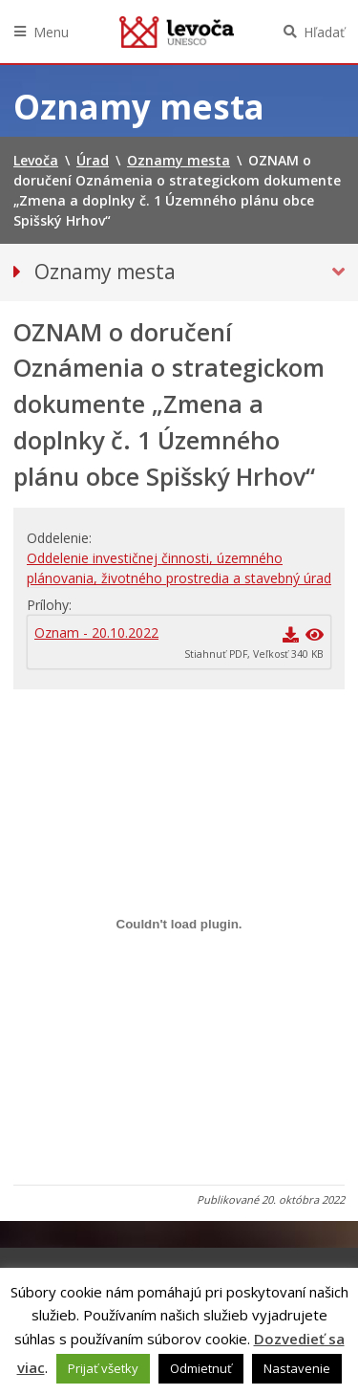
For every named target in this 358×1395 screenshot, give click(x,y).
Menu (51, 32)
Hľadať (324, 32)
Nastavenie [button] (296, 1368)
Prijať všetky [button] (103, 1368)
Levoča (176, 31)
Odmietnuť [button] (201, 1368)
